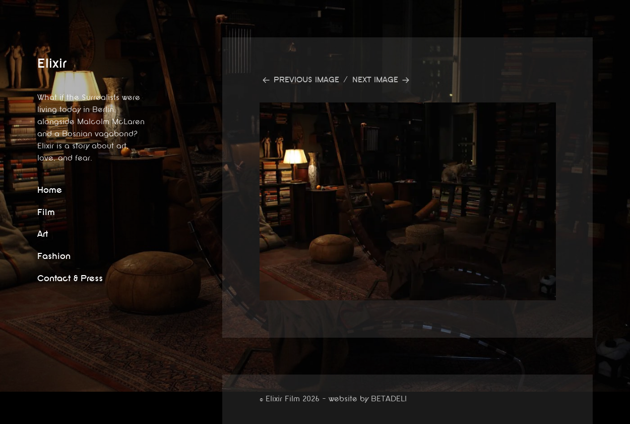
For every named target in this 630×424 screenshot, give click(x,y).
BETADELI (389, 399)
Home (49, 190)
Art (42, 234)
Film (46, 212)
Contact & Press (70, 278)
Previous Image (306, 80)
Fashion (54, 256)
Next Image (375, 80)
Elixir (52, 63)
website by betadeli (8, 416)
